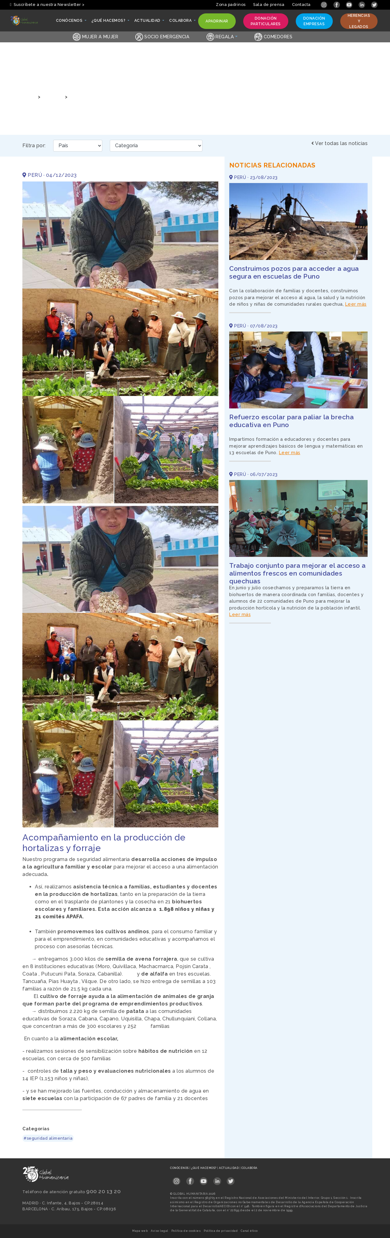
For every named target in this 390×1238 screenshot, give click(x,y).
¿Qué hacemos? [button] (109, 22)
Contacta (301, 4)
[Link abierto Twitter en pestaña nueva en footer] (230, 1179)
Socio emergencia (162, 36)
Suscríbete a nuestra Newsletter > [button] (47, 4)
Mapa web (140, 1230)
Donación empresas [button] (314, 21)
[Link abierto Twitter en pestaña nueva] (374, 4)
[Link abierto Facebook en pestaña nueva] (337, 4)
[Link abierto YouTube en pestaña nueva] (350, 4)
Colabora (249, 1168)
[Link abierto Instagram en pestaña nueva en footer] (176, 1179)
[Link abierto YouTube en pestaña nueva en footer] (203, 1179)
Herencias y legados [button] (358, 21)
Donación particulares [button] (265, 21)
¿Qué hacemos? (204, 1168)
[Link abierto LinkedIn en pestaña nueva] (362, 4)
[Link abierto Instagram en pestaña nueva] (324, 4)
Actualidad (229, 1168)
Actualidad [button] (148, 22)
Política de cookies (186, 1230)
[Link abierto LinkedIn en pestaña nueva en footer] (217, 1179)
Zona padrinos (231, 4)
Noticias (52, 96)
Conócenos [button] (70, 22)
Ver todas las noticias (339, 143)
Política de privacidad (221, 1230)
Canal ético (249, 1230)
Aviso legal (159, 1230)
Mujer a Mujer (95, 36)
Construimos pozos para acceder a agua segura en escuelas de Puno (294, 272)
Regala (220, 36)
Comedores (273, 36)
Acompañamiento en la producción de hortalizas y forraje (135, 96)
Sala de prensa (268, 4)
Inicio (28, 96)
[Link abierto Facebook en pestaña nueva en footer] (190, 1179)
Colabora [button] (181, 22)
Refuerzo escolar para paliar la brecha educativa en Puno (291, 421)
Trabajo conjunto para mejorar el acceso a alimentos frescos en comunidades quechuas (297, 573)
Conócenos (179, 1168)
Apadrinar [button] (216, 22)
